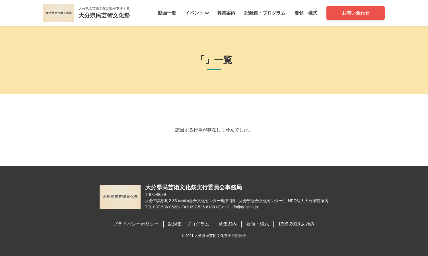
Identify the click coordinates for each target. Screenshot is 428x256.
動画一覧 (167, 12)
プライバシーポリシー (136, 224)
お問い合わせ (355, 12)
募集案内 (226, 12)
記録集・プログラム (264, 12)
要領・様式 (306, 12)
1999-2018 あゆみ (296, 224)
